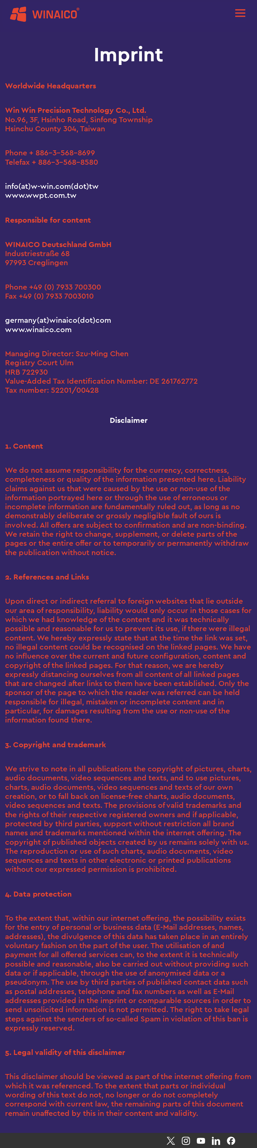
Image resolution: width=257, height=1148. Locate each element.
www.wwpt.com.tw (41, 195)
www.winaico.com (38, 329)
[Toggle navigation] (240, 12)
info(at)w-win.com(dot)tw (52, 186)
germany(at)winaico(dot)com (58, 320)
